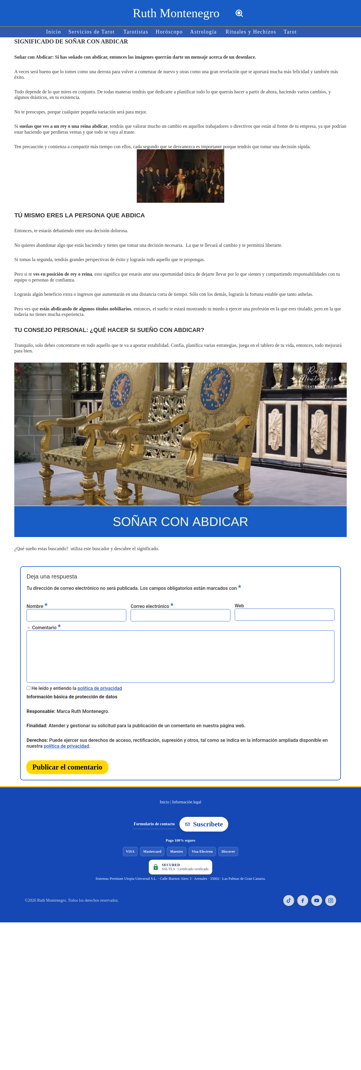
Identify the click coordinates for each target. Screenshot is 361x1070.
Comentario (46, 619)
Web (239, 597)
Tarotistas (136, 32)
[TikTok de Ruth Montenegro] (288, 890)
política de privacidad (100, 679)
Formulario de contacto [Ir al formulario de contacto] (154, 814)
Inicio (55, 32)
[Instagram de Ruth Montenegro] (330, 890)
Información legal (186, 792)
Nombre (37, 598)
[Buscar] (239, 13)
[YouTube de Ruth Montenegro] (316, 890)
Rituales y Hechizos (250, 32)
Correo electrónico (152, 598)
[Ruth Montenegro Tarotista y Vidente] (176, 13)
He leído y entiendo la (76, 679)
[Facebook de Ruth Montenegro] (302, 890)
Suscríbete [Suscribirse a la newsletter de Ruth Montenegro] (204, 814)
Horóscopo (169, 32)
